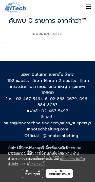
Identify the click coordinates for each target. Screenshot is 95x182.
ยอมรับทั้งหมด (59, 173)
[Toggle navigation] (88, 7)
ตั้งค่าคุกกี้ (32, 173)
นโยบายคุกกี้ (36, 164)
